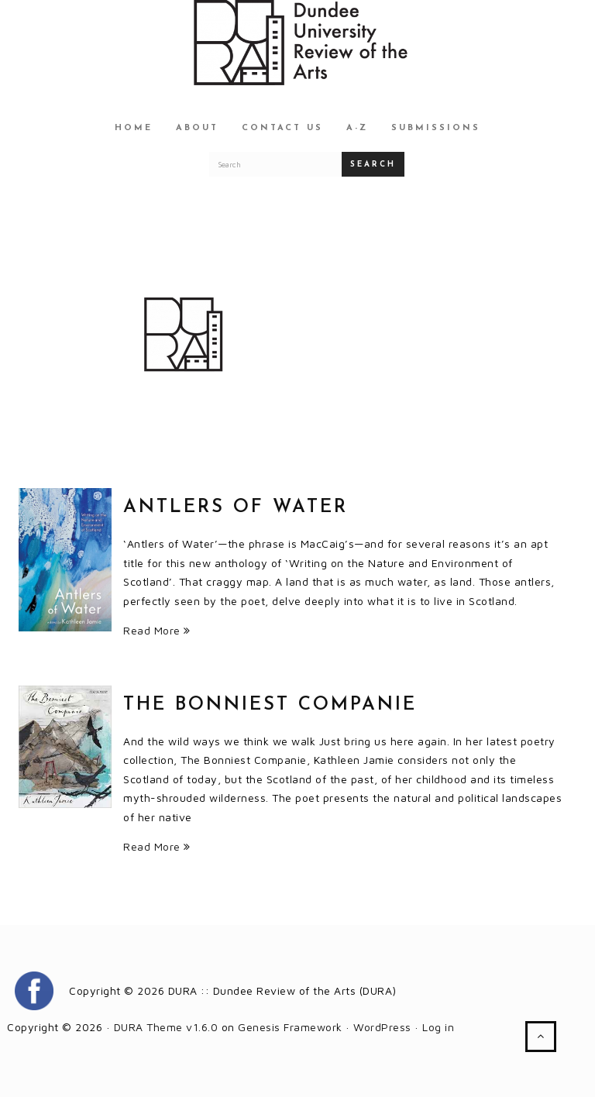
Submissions (435, 128)
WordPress (382, 1026)
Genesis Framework (290, 1026)
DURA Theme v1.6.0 (166, 1026)
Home (134, 128)
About (197, 128)
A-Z (357, 128)
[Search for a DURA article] (275, 164)
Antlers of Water (235, 507)
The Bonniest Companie (270, 705)
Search (373, 164)
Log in (438, 1026)
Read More (157, 630)
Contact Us (282, 128)
